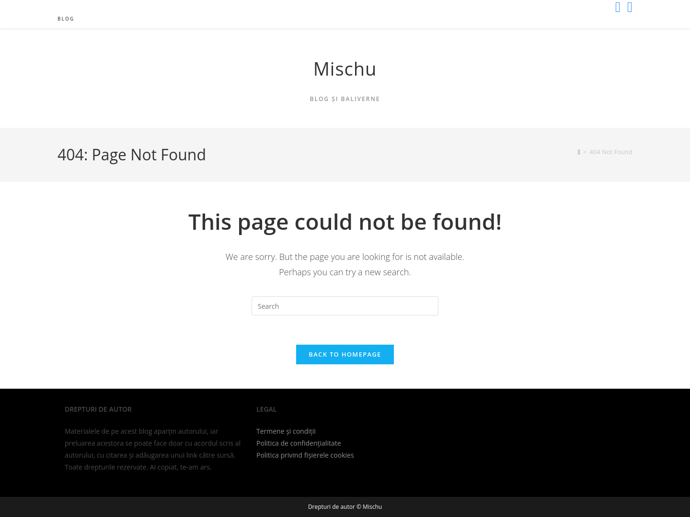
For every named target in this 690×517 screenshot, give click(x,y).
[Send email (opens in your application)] (628, 7)
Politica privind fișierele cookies (305, 455)
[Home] (579, 151)
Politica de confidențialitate (298, 443)
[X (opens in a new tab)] (618, 7)
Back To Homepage (345, 354)
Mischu (345, 68)
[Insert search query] (345, 305)
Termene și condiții (286, 431)
